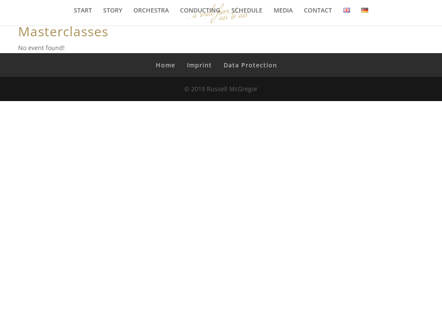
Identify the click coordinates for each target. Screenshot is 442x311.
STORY (112, 10)
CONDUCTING (200, 10)
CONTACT (318, 10)
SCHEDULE (246, 10)
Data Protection (250, 65)
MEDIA (283, 10)
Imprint (199, 65)
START (83, 10)
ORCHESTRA (151, 10)
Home (165, 65)
